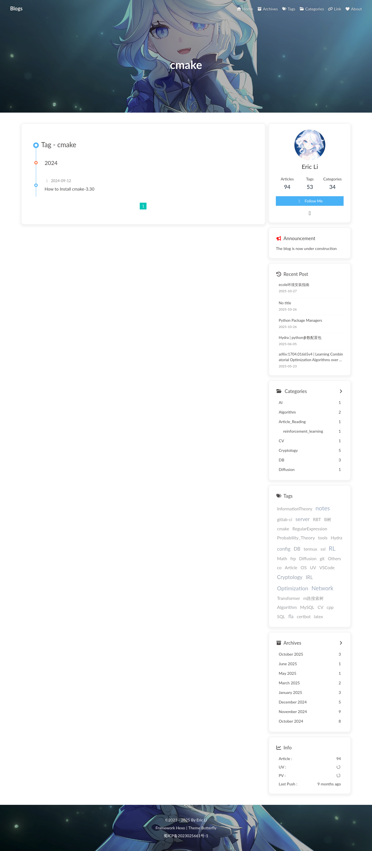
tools (322, 537)
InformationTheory (294, 508)
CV (320, 607)
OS (304, 567)
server (303, 519)
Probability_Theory (296, 537)
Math (282, 558)
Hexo (180, 827)
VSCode (327, 567)
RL (332, 548)
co (279, 567)
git (322, 558)
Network (322, 588)
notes (322, 508)
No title (285, 303)
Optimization (292, 588)
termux (310, 548)
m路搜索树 (313, 598)
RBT (317, 519)
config (283, 549)
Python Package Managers (300, 320)
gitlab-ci (284, 519)
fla (290, 616)
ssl (323, 548)
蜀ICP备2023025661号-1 (186, 835)
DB (297, 549)
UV (313, 567)
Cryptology (289, 577)
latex (318, 616)
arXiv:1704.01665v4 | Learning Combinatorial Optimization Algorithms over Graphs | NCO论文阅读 (311, 357)
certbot (303, 616)
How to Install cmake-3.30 (69, 188)
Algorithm (287, 607)
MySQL (307, 607)
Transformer (288, 598)
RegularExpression (309, 528)
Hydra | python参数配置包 (300, 337)
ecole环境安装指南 (294, 284)
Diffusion (308, 558)
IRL (309, 577)
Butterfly (209, 827)
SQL (281, 616)
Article (291, 567)
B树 (327, 519)
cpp (330, 607)
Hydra (336, 537)
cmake (283, 528)
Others (334, 558)
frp (293, 558)
